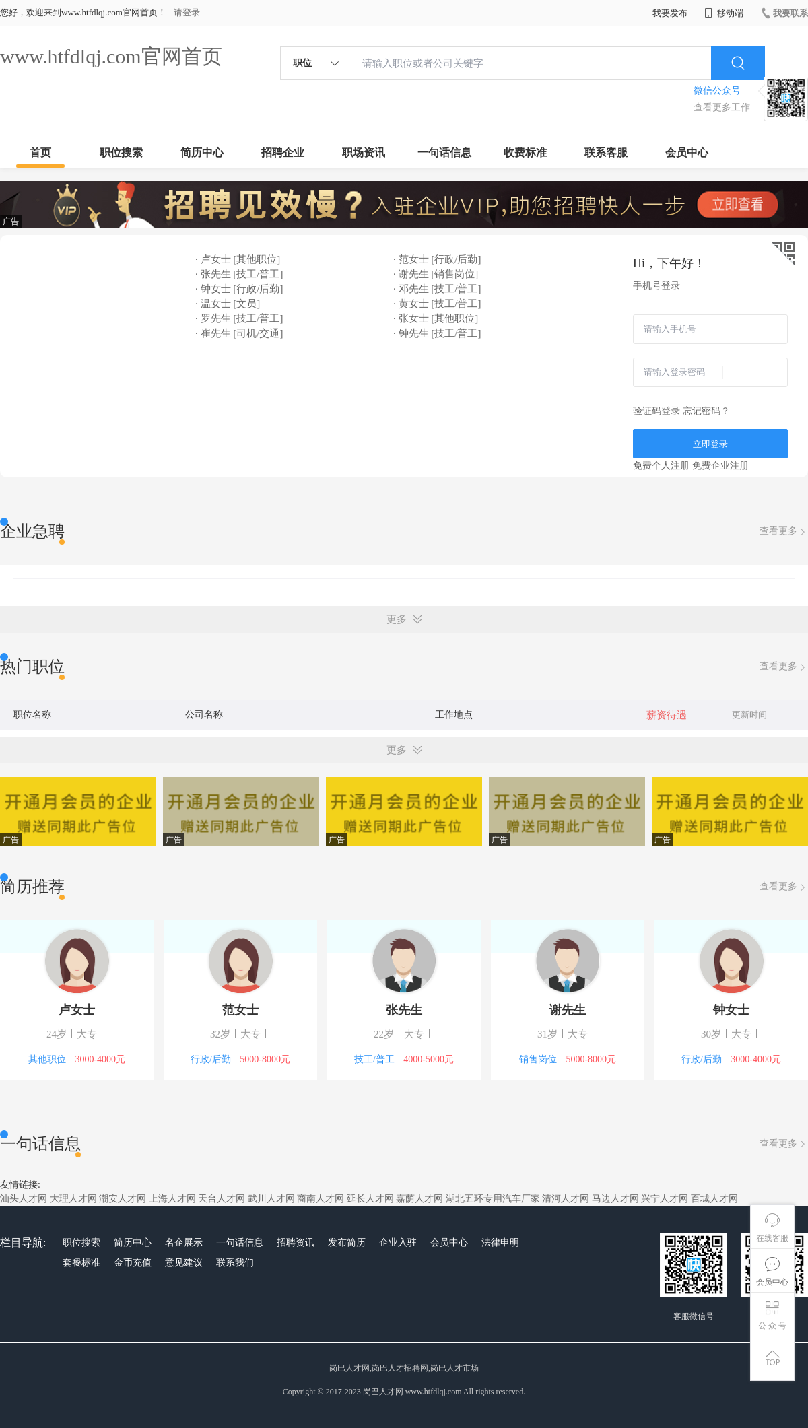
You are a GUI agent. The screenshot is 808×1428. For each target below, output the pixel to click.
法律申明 (500, 1242)
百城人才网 (714, 1199)
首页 (40, 152)
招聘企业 (282, 152)
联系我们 (235, 1263)
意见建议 (184, 1263)
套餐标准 (81, 1263)
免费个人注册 (661, 466)
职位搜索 (121, 152)
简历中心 (202, 152)
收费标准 (525, 152)
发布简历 (347, 1242)
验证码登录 (656, 411)
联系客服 (606, 152)
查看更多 (784, 531)
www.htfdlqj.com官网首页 (111, 56)
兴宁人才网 (664, 1199)
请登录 (187, 12)
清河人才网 (565, 1199)
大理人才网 (73, 1199)
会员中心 (686, 152)
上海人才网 (172, 1199)
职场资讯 (363, 152)
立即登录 (710, 444)
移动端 (723, 13)
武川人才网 (271, 1199)
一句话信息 (444, 152)
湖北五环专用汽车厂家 (493, 1199)
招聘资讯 (295, 1242)
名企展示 (184, 1242)
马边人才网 (615, 1199)
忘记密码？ (706, 411)
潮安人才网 (122, 1199)
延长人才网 (370, 1199)
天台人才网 (221, 1199)
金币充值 (133, 1263)
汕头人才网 (23, 1199)
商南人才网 (320, 1199)
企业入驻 (398, 1242)
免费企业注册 (720, 466)
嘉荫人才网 (419, 1199)
